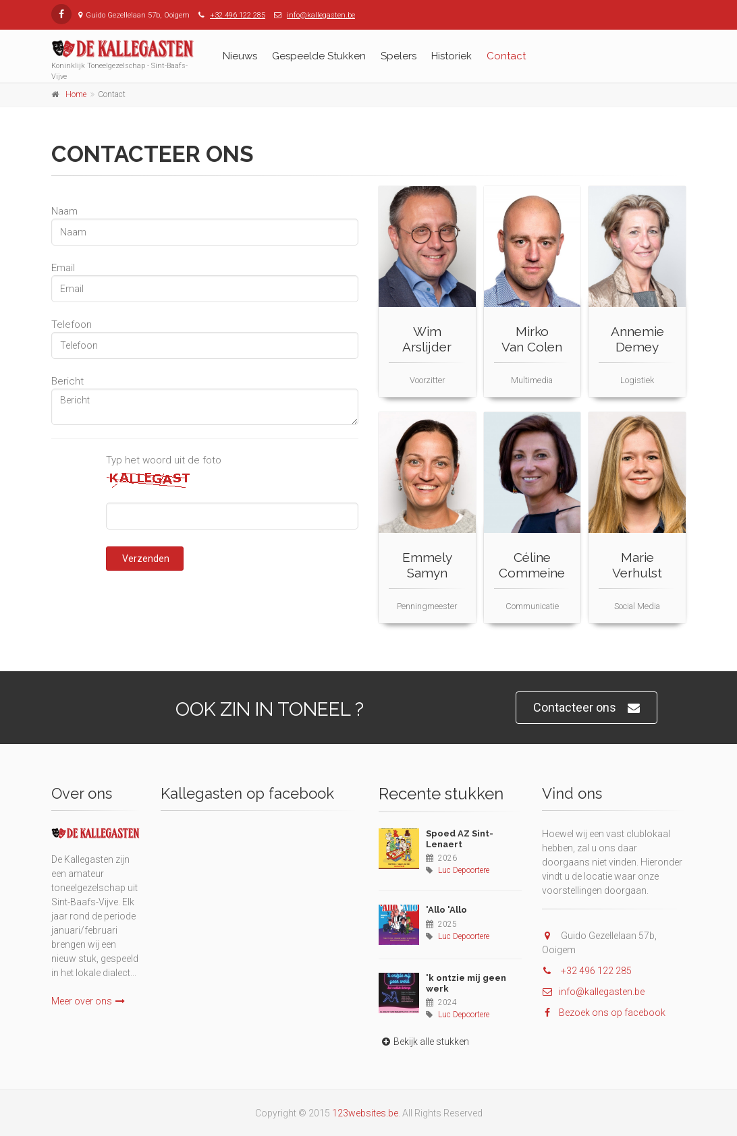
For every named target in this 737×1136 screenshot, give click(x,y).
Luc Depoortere (463, 870)
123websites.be (365, 1113)
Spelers (398, 56)
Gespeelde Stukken (319, 56)
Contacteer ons (586, 708)
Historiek (451, 56)
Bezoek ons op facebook (603, 1012)
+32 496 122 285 (237, 15)
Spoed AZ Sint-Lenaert (459, 838)
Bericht (67, 381)
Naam (64, 211)
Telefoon (71, 324)
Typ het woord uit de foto (163, 460)
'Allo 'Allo (446, 910)
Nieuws (240, 56)
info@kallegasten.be (321, 15)
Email (63, 268)
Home (75, 94)
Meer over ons (88, 1001)
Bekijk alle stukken (424, 1041)
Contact (506, 56)
